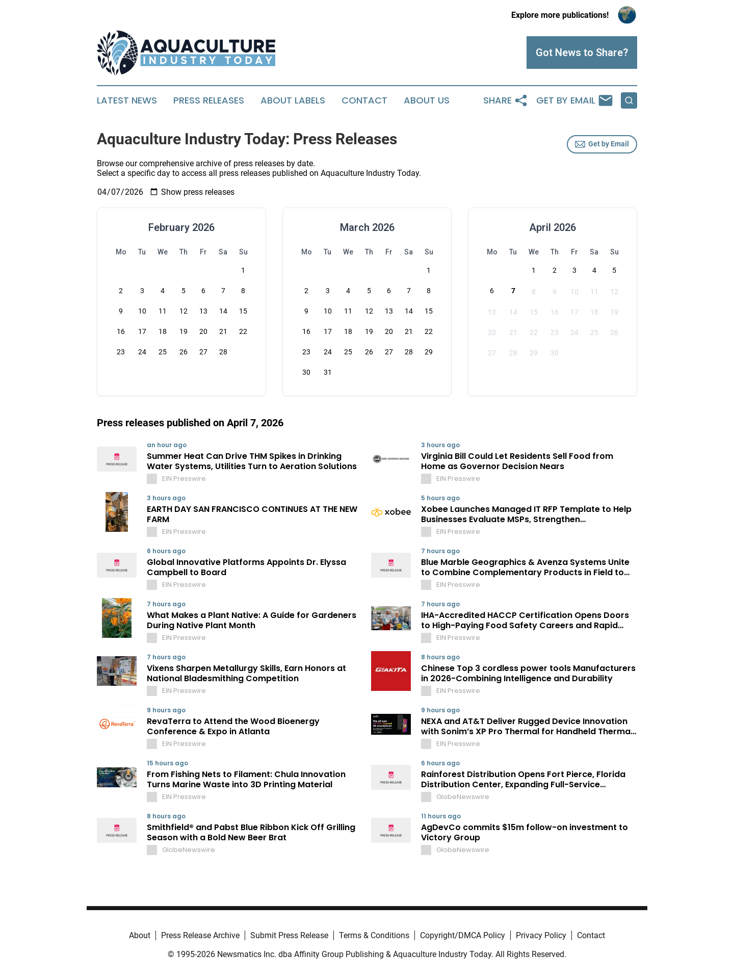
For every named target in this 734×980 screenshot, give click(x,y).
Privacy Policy (541, 935)
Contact (364, 100)
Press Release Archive (200, 935)
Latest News (127, 100)
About (139, 935)
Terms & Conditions (374, 935)
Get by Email (602, 144)
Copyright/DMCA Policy (462, 935)
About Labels (292, 100)
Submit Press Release (289, 935)
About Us (427, 100)
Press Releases (208, 100)
